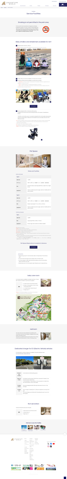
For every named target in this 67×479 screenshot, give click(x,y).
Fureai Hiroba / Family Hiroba (26, 453)
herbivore (25, 451)
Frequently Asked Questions (62, 1)
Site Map (36, 442)
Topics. (26, 440)
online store (54, 5)
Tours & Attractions (22, 5)
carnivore (25, 450)
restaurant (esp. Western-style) (32, 441)
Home (25, 438)
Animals (31, 5)
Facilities (39, 5)
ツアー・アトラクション (27, 444)
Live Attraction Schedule (32, 451)
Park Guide (47, 5)
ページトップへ (64, 434)
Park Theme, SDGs (32, 446)
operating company (36, 439)
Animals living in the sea (26, 449)
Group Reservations (54, 1)
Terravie (34, 106)
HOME (2, 7)
